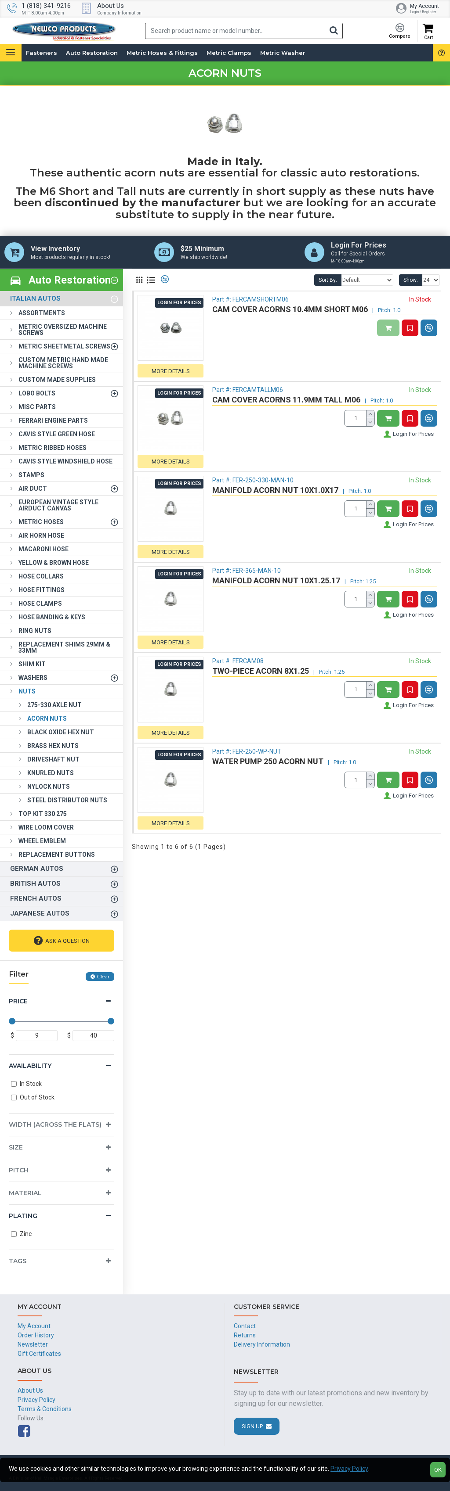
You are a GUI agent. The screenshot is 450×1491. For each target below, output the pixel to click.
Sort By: (328, 280)
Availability (30, 1066)
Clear (103, 976)
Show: (410, 280)
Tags (17, 1261)
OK (438, 1469)
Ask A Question (67, 941)
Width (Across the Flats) (55, 1124)
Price (18, 1001)
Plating (23, 1216)
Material (25, 1193)
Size (16, 1147)
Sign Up (252, 1426)
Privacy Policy (349, 1468)
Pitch (19, 1170)
